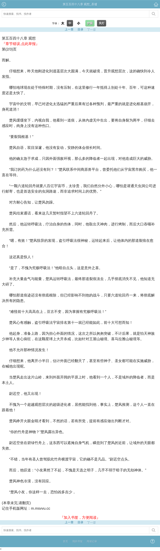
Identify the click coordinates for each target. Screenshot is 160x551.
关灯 (101, 23)
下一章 (91, 29)
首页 (65, 541)
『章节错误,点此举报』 (20, 44)
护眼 (90, 23)
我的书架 (77, 541)
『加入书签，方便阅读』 (80, 517)
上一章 (69, 29)
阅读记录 (92, 541)
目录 (80, 29)
